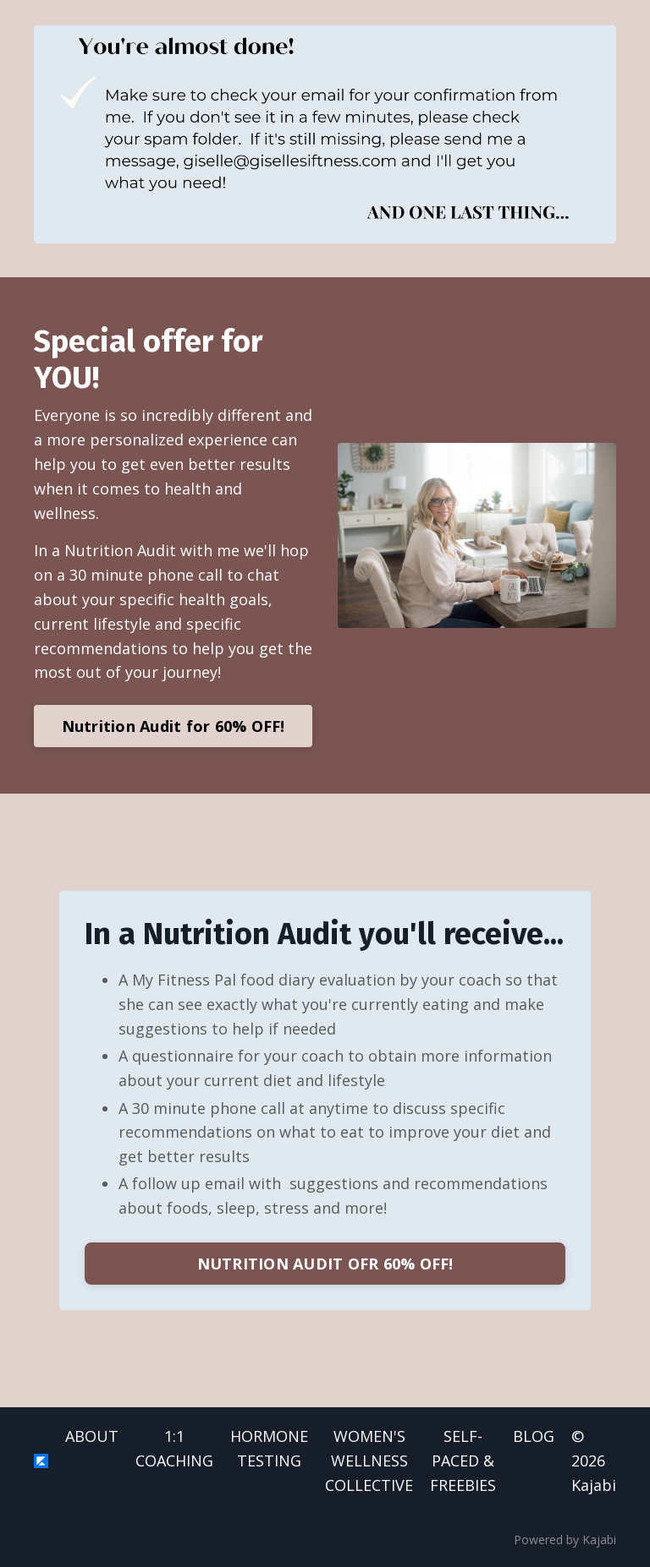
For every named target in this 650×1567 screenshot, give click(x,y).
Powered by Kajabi (565, 1540)
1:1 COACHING (174, 1448)
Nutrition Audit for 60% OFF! (173, 726)
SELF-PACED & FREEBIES (463, 1460)
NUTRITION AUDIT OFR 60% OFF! (325, 1263)
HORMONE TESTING (269, 1448)
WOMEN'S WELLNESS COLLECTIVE (369, 1460)
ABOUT (91, 1436)
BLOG (533, 1436)
